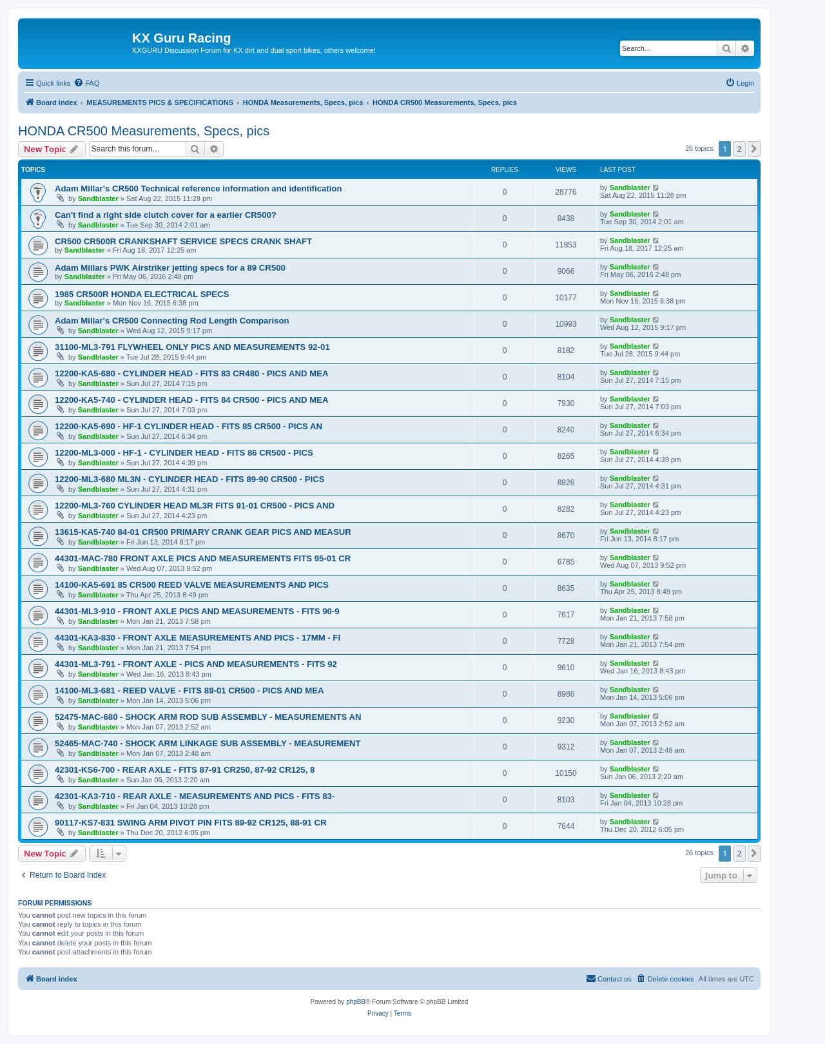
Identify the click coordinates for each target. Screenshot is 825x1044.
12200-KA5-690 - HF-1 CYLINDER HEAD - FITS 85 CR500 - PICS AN (188, 426)
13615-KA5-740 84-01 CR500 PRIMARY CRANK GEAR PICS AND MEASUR (203, 532)
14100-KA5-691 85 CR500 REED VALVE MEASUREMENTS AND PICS (192, 585)
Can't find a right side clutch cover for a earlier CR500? (166, 215)
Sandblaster (98, 198)
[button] (754, 149)
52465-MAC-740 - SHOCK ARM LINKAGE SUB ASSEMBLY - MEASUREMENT (208, 743)
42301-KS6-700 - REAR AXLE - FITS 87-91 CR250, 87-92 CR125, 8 (185, 770)
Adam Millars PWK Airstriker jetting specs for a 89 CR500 (170, 268)
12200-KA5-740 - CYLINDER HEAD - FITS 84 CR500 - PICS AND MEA (192, 400)
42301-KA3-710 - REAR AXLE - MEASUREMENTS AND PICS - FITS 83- (195, 796)
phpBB (355, 1001)
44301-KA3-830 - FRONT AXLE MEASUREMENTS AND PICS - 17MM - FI (197, 638)
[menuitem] (86, 83)
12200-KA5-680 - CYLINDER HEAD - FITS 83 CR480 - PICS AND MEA (192, 373)
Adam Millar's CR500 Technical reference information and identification (198, 188)
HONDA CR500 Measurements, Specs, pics (143, 131)
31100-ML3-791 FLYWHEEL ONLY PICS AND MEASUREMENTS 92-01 (192, 347)
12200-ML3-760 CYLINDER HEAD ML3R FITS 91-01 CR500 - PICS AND (195, 505)
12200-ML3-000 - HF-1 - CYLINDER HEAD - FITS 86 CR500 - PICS (184, 453)
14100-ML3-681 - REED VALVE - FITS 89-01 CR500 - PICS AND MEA (189, 690)
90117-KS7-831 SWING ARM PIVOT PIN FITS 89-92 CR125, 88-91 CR (191, 822)
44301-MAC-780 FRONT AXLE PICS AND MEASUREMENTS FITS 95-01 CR (203, 558)
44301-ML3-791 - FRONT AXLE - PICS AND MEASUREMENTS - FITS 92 (196, 664)
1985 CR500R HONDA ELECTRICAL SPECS (142, 294)
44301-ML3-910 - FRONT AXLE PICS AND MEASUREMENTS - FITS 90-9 (197, 611)
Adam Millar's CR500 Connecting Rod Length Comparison (172, 320)
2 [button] (739, 149)
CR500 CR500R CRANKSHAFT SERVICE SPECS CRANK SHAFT (183, 241)
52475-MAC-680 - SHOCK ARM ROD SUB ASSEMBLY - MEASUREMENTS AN (208, 717)
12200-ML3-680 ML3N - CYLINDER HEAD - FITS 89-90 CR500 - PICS (189, 479)
